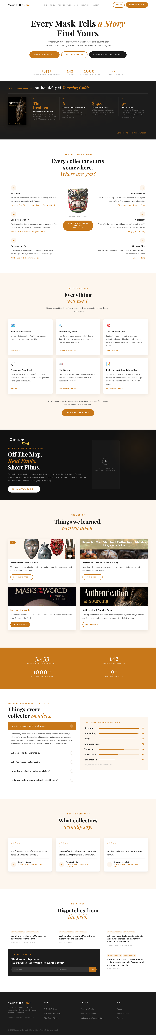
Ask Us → (15, 389)
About (96, 5)
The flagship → (20, 625)
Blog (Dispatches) (136, 231)
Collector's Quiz (50, 1009)
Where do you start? (44, 55)
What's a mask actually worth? (42, 762)
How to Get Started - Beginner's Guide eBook (33, 205)
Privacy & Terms (123, 1013)
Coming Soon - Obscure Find (107, 55)
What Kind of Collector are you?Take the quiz (78, 225)
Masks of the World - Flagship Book (28, 231)
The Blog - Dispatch (52, 1018)
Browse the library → (68, 389)
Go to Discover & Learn (78, 413)
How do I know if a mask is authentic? (42, 726)
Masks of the (19, 4)
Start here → (17, 350)
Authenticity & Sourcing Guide (25, 258)
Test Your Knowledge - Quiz (131, 205)
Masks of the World (88, 1013)
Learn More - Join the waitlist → (132, 133)
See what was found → (24, 489)
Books (119, 5)
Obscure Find (139, 258)
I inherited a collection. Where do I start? (42, 771)
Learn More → (91, 625)
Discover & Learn (137, 5)
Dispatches (86, 5)
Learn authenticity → (68, 350)
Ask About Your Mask (68, 5)
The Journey (49, 5)
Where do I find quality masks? (42, 753)
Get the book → (92, 577)
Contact (120, 1018)
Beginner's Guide (87, 1009)
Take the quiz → (113, 350)
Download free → (21, 577)
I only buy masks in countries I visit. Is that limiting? (42, 780)
